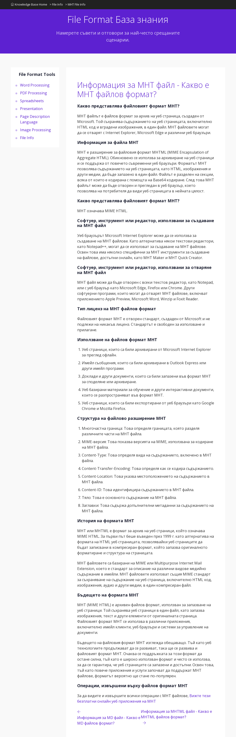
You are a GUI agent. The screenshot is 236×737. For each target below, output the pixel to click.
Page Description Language (35, 119)
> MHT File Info (75, 4)
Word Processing (35, 85)
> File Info (56, 4)
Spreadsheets (32, 100)
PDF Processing (33, 92)
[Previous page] (109, 717)
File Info (27, 137)
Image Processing (35, 129)
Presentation (31, 108)
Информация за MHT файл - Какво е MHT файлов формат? (143, 90)
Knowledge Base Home (29, 4)
